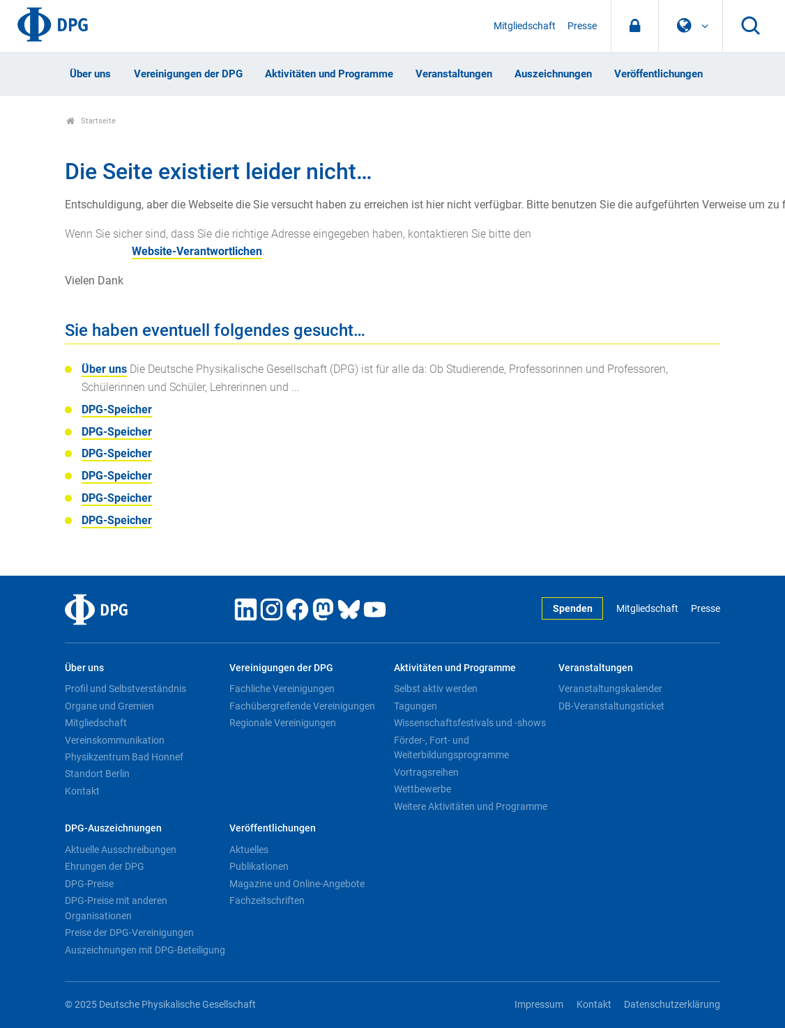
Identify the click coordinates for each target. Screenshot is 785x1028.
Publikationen (259, 866)
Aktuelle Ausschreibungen (120, 849)
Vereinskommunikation (115, 740)
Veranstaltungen (454, 74)
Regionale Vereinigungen (282, 722)
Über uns (90, 74)
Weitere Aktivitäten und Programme (470, 806)
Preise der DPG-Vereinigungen (129, 932)
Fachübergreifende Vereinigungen (302, 706)
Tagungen (415, 706)
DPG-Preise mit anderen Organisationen (116, 908)
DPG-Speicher (117, 409)
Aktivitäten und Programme (329, 74)
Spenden (573, 609)
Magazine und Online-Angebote (297, 883)
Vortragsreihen (426, 772)
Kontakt (82, 791)
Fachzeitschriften (267, 900)
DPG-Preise (89, 883)
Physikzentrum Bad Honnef (124, 756)
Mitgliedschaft (525, 26)
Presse (582, 26)
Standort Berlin (97, 773)
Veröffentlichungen (658, 74)
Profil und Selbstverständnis (125, 688)
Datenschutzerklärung (672, 1005)
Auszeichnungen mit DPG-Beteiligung (145, 950)
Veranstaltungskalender (610, 688)
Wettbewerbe (422, 789)
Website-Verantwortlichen (197, 251)
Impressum (539, 1005)
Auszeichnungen (553, 74)
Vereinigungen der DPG (188, 74)
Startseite (91, 120)
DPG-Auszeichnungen (113, 828)
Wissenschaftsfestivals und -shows (470, 722)
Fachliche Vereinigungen (282, 688)
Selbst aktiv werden (436, 688)
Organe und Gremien (109, 706)
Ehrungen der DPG (104, 866)
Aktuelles (248, 849)
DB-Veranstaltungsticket (611, 706)
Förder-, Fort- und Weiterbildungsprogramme (451, 748)
